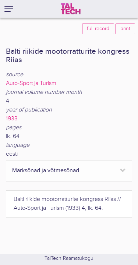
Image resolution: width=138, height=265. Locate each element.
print (125, 29)
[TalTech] (70, 9)
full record (98, 29)
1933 (12, 118)
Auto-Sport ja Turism (31, 83)
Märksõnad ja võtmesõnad (45, 170)
